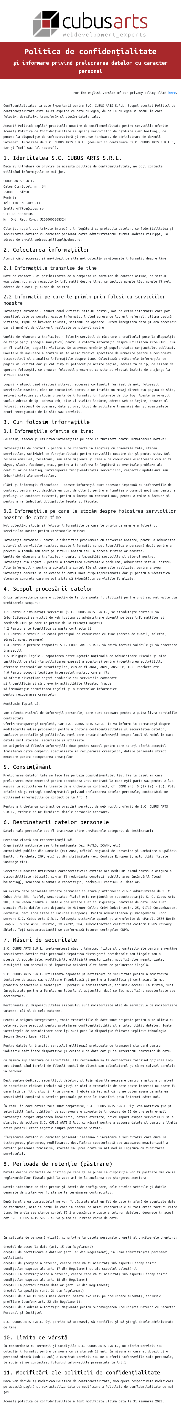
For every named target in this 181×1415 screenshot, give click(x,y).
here (172, 93)
